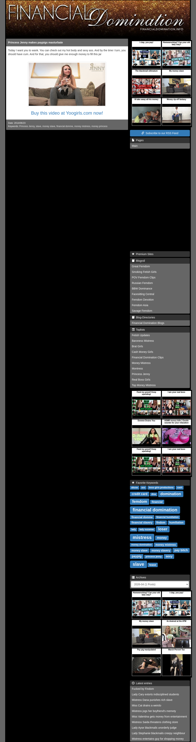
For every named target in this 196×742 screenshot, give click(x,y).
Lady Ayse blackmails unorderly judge (154, 727)
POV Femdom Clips (144, 277)
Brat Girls (137, 346)
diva (153, 494)
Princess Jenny (27, 126)
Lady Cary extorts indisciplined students (155, 694)
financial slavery (141, 522)
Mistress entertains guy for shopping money (158, 738)
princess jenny (153, 556)
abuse (134, 487)
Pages (138, 140)
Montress (137, 368)
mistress (142, 537)
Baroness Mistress (143, 340)
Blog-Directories (143, 317)
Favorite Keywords (145, 482)
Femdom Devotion (143, 299)
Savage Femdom (142, 310)
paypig (137, 556)
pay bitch (181, 550)
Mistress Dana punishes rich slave (152, 699)
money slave (48, 126)
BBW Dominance (142, 288)
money (162, 538)
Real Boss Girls (141, 379)
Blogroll (138, 260)
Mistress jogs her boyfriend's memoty (154, 711)
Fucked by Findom (143, 688)
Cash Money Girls (142, 351)
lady (133, 529)
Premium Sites (143, 254)
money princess (99, 126)
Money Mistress (141, 362)
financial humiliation (167, 517)
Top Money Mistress (144, 385)
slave (38, 126)
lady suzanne (146, 529)
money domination (141, 545)
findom (160, 522)
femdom (139, 501)
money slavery (161, 550)
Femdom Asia (140, 305)
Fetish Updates (141, 335)
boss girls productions (161, 487)
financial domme (64, 126)
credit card (139, 494)
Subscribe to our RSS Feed (159, 133)
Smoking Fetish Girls (144, 271)
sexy (169, 556)
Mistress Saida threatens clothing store (155, 722)
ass (143, 487)
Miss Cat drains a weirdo (146, 705)
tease (152, 564)
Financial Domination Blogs (148, 323)
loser (162, 529)
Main (135, 145)
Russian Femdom (142, 283)
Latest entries (142, 683)
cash (179, 487)
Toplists (138, 329)
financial (157, 501)
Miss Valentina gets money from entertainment (159, 716)
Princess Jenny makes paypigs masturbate (35, 42)
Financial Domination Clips (148, 357)
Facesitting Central (143, 294)
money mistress (82, 126)
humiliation (176, 522)
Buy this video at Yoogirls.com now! (67, 113)
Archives (139, 577)
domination (170, 494)
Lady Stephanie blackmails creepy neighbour (158, 733)
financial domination (155, 509)
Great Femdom (141, 266)
